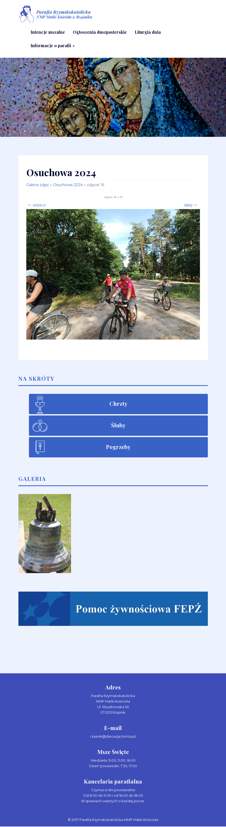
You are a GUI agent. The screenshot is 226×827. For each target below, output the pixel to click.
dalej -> (190, 205)
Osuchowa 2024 (68, 185)
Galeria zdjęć (37, 185)
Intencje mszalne (48, 32)
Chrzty (118, 404)
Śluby (118, 425)
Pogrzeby (118, 447)
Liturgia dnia (148, 32)
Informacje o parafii (53, 46)
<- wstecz (37, 205)
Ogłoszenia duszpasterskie (100, 32)
